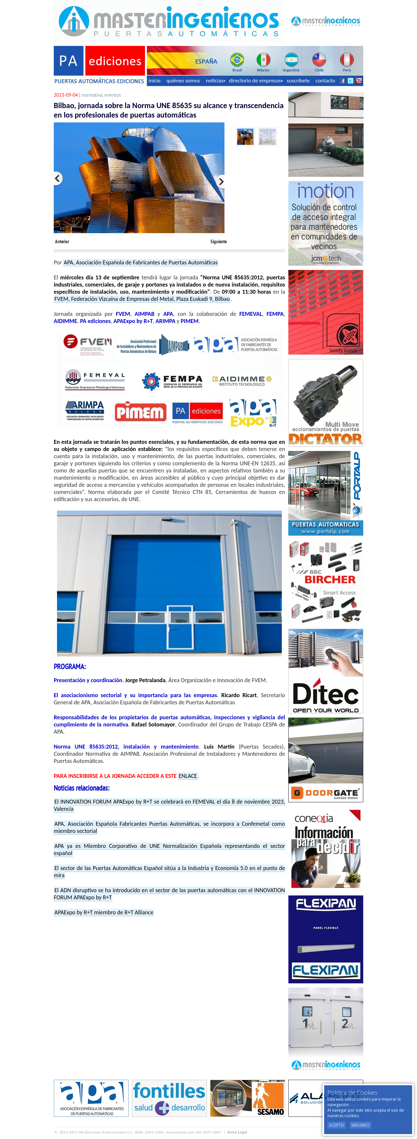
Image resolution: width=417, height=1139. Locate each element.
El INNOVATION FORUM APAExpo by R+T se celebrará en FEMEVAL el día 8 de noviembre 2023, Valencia (169, 805)
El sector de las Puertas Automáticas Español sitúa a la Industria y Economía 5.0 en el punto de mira (169, 872)
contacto (325, 80)
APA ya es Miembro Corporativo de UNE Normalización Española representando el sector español (169, 849)
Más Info (360, 1125)
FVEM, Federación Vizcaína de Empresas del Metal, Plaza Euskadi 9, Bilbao (142, 298)
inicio (155, 80)
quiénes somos (183, 80)
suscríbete (298, 80)
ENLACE (188, 776)
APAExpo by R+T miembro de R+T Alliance (103, 912)
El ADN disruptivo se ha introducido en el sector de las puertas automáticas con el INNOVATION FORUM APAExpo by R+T (169, 894)
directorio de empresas (256, 80)
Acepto (336, 1125)
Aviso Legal (237, 1132)
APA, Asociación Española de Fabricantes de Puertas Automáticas (141, 262)
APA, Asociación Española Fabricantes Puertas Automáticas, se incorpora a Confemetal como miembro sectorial (169, 827)
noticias (215, 80)
